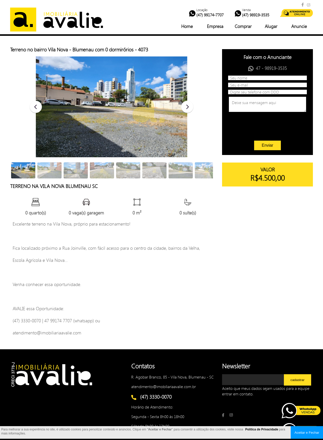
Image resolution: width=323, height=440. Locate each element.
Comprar (243, 26)
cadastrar (297, 380)
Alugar (271, 26)
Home (187, 26)
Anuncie (299, 26)
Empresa (215, 26)
